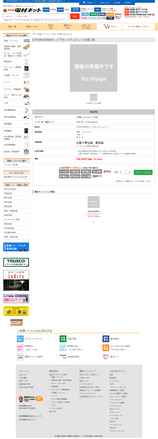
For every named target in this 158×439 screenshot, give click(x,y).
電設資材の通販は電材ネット (80, 436)
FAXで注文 (51, 26)
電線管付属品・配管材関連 (61, 380)
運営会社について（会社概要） (90, 390)
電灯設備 (8, 202)
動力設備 (8, 198)
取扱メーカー (32, 26)
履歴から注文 (68, 26)
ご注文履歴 (23, 378)
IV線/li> (112, 422)
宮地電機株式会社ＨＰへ (28, 420)
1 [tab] (93, 221)
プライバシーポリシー (87, 393)
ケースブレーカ (115, 425)
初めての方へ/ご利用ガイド (89, 375)
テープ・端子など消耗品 (61, 402)
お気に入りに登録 (94, 103)
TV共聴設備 (9, 228)
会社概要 (117, 3)
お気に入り (23, 375)
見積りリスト (24, 381)
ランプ (54, 396)
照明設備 (8, 206)
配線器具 (55, 386)
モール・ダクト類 (58, 383)
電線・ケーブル (57, 377)
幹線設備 (8, 193)
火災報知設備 (10, 232)
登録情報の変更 (24, 384)
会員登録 (127, 3)
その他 (53, 34)
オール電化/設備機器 (59, 399)
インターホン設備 (11, 219)
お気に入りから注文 (87, 26)
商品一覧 (12, 26)
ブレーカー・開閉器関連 (61, 390)
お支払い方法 (105, 3)
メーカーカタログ (85, 384)
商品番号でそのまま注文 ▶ (15, 177)
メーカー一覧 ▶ (11, 165)
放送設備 (8, 215)
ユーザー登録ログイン (139, 26)
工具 (53, 405)
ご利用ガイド (91, 3)
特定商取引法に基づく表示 (89, 387)
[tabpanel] (93, 208)
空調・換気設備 (10, 237)
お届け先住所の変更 (26, 387)
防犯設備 (8, 224)
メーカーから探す (55, 408)
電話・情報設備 (10, 211)
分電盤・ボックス (43, 34)
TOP (33, 34)
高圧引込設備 (10, 189)
